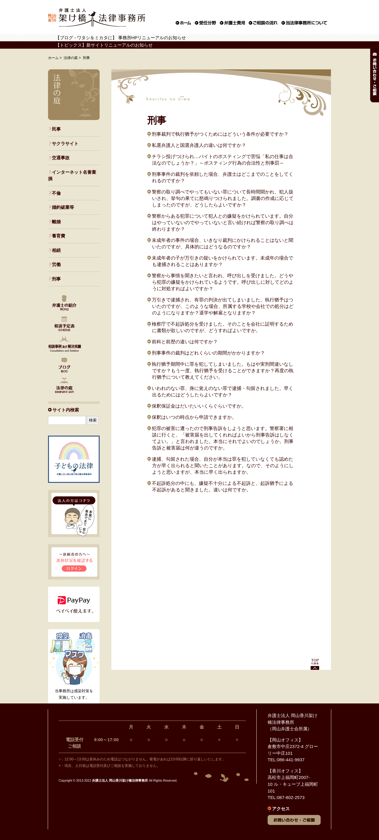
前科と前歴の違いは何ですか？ (185, 341)
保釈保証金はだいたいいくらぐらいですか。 (199, 405)
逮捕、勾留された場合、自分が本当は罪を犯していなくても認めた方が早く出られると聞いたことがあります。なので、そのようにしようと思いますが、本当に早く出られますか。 (223, 465)
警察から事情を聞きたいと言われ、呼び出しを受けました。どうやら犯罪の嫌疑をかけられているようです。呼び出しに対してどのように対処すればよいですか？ (223, 282)
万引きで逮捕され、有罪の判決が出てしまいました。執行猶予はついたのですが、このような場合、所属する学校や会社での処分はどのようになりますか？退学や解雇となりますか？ (223, 306)
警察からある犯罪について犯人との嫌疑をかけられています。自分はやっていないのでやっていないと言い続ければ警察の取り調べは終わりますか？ (223, 222)
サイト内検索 (65, 410)
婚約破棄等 (63, 207)
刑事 (56, 278)
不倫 (56, 193)
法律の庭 (71, 58)
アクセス (281, 808)
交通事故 (61, 157)
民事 (56, 129)
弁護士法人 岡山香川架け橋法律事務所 (120, 780)
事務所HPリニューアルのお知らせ (152, 37)
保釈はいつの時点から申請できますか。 (194, 417)
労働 (56, 264)
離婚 (56, 221)
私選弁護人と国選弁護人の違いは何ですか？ (199, 145)
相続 (56, 250)
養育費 (58, 235)
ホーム (53, 58)
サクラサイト (65, 143)
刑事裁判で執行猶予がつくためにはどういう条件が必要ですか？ (220, 134)
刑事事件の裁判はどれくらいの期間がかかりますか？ (208, 352)
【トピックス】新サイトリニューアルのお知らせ (104, 44)
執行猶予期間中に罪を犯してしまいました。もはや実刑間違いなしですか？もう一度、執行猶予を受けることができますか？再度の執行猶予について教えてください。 (223, 370)
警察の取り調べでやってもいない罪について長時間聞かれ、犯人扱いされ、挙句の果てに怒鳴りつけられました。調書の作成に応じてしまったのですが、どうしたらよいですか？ (223, 198)
